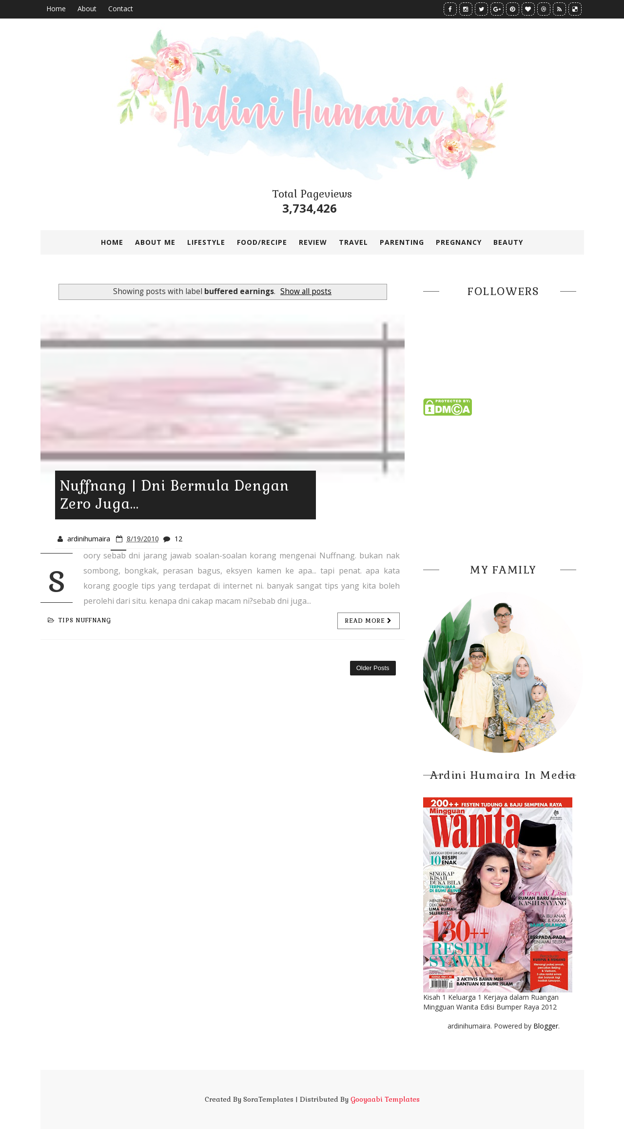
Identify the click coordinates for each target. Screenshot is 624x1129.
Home (56, 8)
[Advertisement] (503, 487)
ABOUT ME (155, 242)
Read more (368, 621)
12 (178, 538)
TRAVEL (353, 242)
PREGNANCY (459, 242)
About (87, 8)
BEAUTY (508, 242)
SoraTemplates (268, 1099)
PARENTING (402, 242)
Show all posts (306, 291)
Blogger (545, 1025)
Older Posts (373, 668)
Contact (120, 8)
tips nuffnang (79, 620)
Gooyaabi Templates (385, 1099)
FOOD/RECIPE (262, 242)
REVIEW (313, 242)
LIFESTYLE (206, 242)
